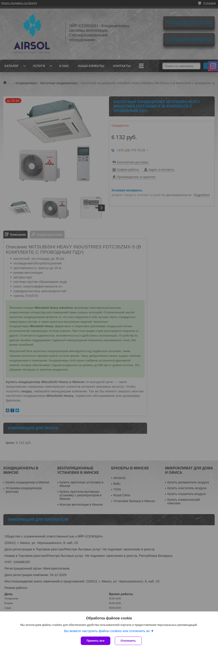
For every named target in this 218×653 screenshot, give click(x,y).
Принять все (96, 640)
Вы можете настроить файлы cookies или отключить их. (107, 631)
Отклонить (128, 640)
